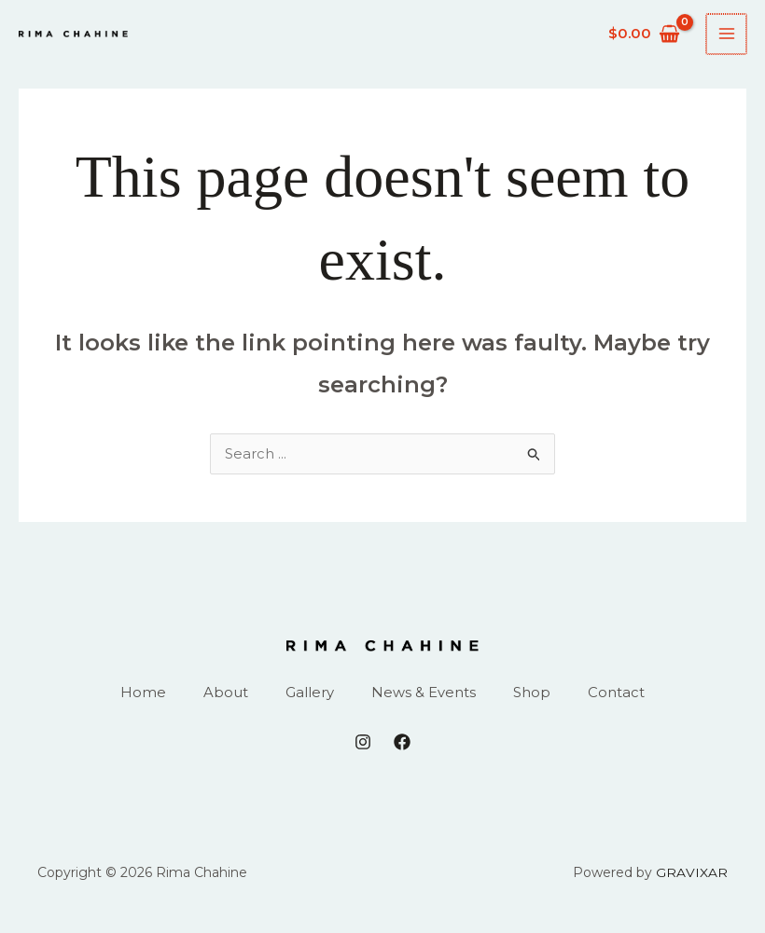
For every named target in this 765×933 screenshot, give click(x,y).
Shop (531, 694)
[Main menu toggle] (727, 34)
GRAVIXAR (692, 874)
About (225, 694)
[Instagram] (363, 743)
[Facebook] (402, 743)
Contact (616, 694)
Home (143, 694)
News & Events (423, 694)
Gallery (309, 694)
